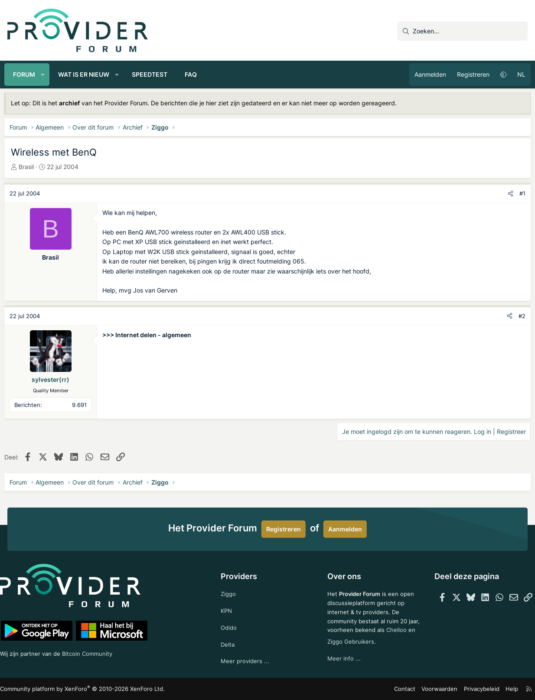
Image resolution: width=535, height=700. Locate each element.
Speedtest (152, 74)
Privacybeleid (477, 689)
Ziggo (230, 590)
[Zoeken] (463, 31)
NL (518, 74)
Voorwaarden (438, 689)
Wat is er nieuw (86, 74)
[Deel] (507, 193)
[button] (45, 74)
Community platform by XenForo (81, 689)
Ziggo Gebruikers (381, 639)
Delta (229, 643)
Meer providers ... (247, 660)
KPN (228, 608)
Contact (406, 689)
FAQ (194, 74)
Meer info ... (342, 656)
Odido (230, 625)
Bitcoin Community (98, 651)
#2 (518, 316)
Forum (27, 74)
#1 (519, 193)
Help (505, 689)
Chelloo (336, 639)
